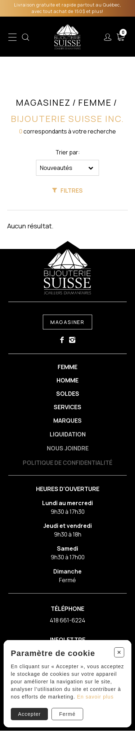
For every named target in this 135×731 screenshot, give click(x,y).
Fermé (67, 714)
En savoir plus (95, 697)
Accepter (29, 714)
